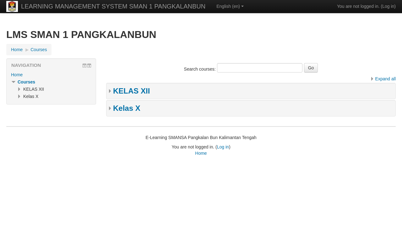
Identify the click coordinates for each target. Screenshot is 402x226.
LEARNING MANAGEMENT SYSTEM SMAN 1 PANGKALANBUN (113, 6)
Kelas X (126, 108)
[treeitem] (51, 75)
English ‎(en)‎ (230, 6)
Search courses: (200, 69)
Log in (388, 6)
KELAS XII (131, 91)
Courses (26, 81)
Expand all (385, 78)
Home (17, 74)
